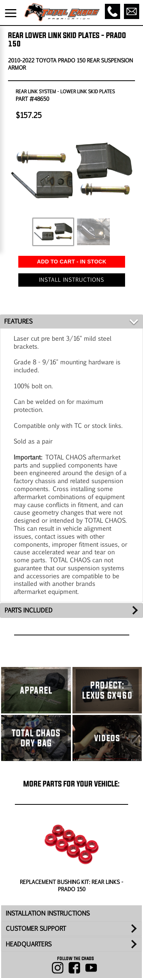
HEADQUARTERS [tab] (28, 944)
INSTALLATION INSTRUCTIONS (48, 913)
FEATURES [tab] (18, 321)
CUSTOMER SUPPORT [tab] (36, 928)
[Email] (131, 11)
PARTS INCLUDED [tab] (29, 610)
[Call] (112, 11)
